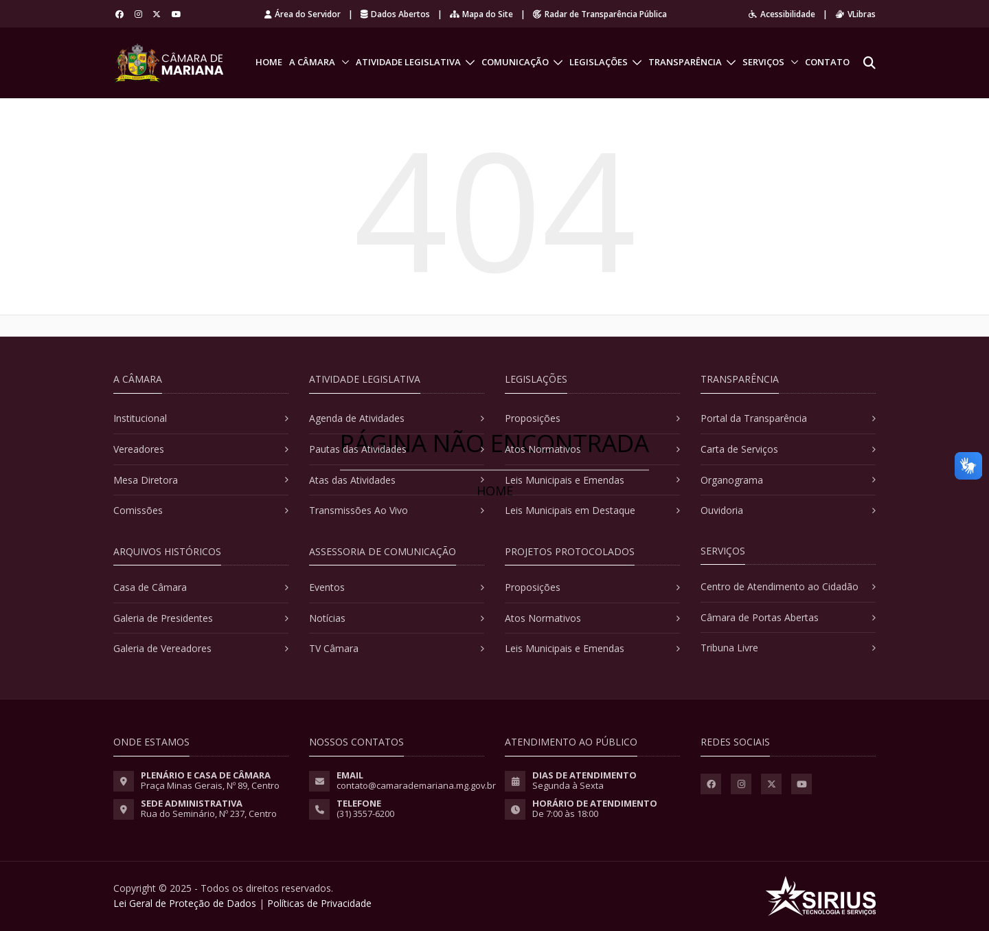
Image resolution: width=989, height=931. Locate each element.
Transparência (685, 62)
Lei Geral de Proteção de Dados (184, 903)
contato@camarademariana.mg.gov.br (416, 785)
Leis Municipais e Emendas (564, 479)
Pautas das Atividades (358, 449)
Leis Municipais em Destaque (570, 510)
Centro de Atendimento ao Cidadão (780, 586)
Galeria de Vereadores (162, 648)
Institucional (140, 418)
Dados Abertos (395, 14)
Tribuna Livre (729, 647)
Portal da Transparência (754, 418)
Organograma (732, 479)
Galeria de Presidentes (163, 618)
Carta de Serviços (739, 449)
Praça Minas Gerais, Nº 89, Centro (210, 785)
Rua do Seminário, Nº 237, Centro (209, 813)
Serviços (763, 62)
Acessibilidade (782, 14)
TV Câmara (334, 648)
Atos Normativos (543, 449)
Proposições (532, 418)
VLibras (855, 14)
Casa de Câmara (150, 587)
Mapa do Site (481, 14)
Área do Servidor (302, 14)
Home (268, 62)
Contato (827, 62)
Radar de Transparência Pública (600, 14)
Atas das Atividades (352, 479)
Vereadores (138, 449)
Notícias (327, 618)
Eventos (327, 587)
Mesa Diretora (145, 479)
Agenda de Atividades (357, 418)
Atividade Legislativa (408, 62)
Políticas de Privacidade (319, 903)
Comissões (138, 510)
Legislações (598, 62)
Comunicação (515, 62)
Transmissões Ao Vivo (358, 510)
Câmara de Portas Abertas (760, 617)
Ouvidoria (722, 510)
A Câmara (312, 62)
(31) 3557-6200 (365, 813)
